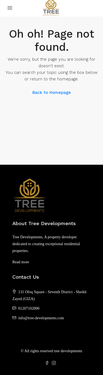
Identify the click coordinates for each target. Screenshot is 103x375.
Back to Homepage (51, 92)
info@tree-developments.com (41, 318)
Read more (20, 262)
